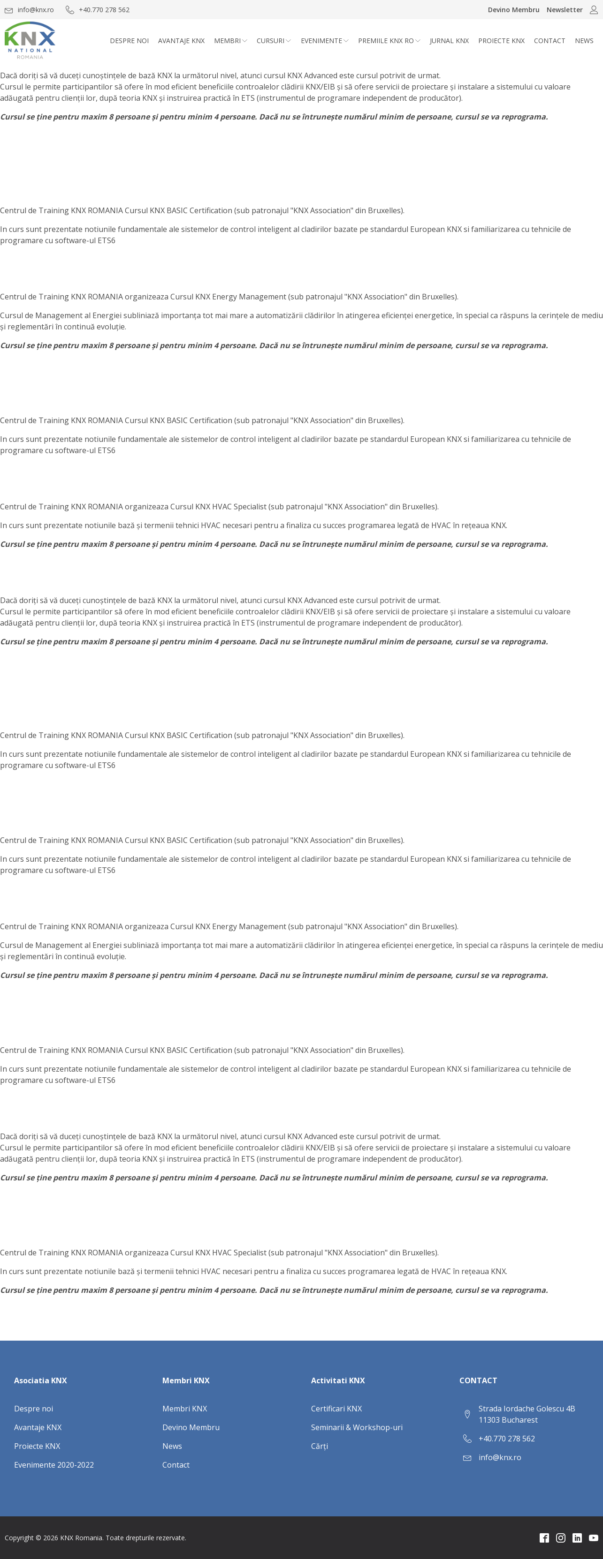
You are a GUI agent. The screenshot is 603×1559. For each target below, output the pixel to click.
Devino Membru (514, 9)
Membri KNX (184, 1408)
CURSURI (274, 40)
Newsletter (565, 9)
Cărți (319, 1446)
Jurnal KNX (449, 40)
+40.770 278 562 (507, 1438)
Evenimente (325, 40)
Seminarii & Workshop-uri (357, 1427)
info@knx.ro (500, 1457)
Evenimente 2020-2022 (54, 1465)
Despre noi (129, 40)
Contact (549, 40)
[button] (29, 10)
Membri (230, 40)
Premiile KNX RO (389, 40)
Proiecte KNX (501, 40)
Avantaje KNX (181, 40)
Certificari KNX (336, 1408)
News (584, 40)
